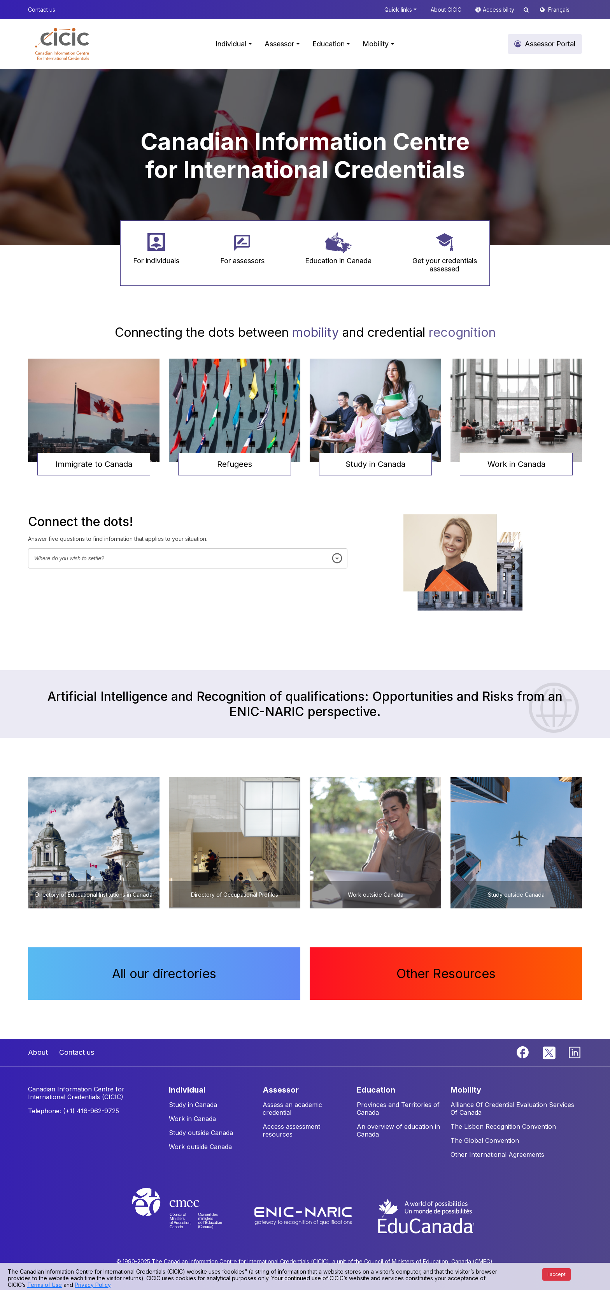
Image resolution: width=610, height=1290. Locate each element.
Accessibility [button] (499, 9)
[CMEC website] (187, 1215)
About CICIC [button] (446, 9)
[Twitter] (549, 1052)
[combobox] (187, 558)
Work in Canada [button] (516, 464)
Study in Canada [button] (375, 464)
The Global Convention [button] (484, 1140)
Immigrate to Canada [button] (93, 464)
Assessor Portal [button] (550, 44)
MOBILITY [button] (465, 1090)
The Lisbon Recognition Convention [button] (503, 1126)
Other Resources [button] (446, 973)
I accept (556, 1274)
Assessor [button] (279, 44)
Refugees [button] (234, 464)
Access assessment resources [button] (291, 1130)
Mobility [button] (376, 44)
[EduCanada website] (425, 1215)
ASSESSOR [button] (281, 1090)
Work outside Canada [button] (200, 1147)
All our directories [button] (164, 973)
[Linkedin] (574, 1052)
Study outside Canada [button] (201, 1133)
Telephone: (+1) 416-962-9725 (73, 1111)
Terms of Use (44, 1284)
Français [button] (559, 9)
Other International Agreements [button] (497, 1154)
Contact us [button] (41, 9)
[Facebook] (523, 1052)
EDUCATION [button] (376, 1090)
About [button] (38, 1052)
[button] (62, 44)
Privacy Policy (92, 1284)
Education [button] (328, 44)
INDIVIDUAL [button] (187, 1090)
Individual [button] (231, 44)
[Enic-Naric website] (304, 1215)
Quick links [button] (398, 9)
